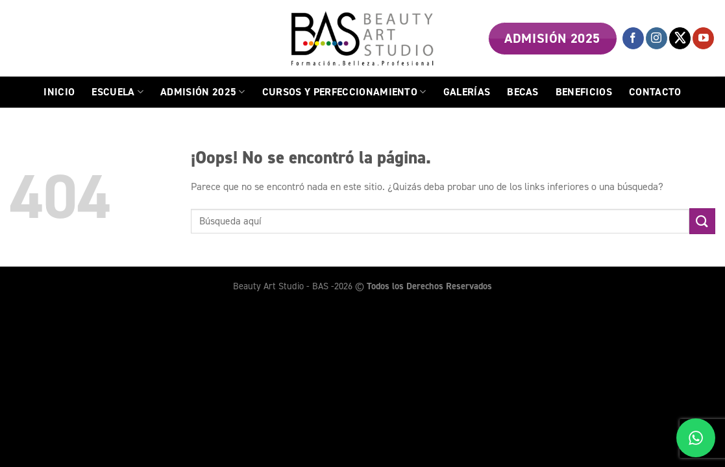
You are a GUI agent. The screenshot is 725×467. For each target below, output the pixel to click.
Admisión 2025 (202, 92)
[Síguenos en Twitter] (680, 38)
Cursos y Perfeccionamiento (344, 92)
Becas (523, 92)
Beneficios (584, 92)
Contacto (655, 92)
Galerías (467, 92)
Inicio (59, 92)
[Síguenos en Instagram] (656, 38)
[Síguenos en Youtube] (703, 38)
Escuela (117, 92)
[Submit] (702, 221)
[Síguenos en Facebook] (633, 38)
